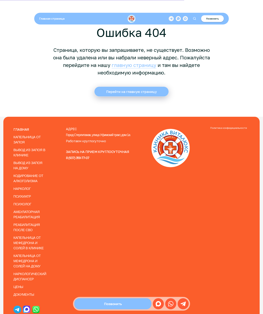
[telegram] (171, 7)
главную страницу (134, 65)
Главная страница (52, 7)
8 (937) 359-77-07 (77, 158)
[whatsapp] (178, 7)
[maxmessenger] (185, 7)
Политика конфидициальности (228, 127)
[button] (194, 7)
